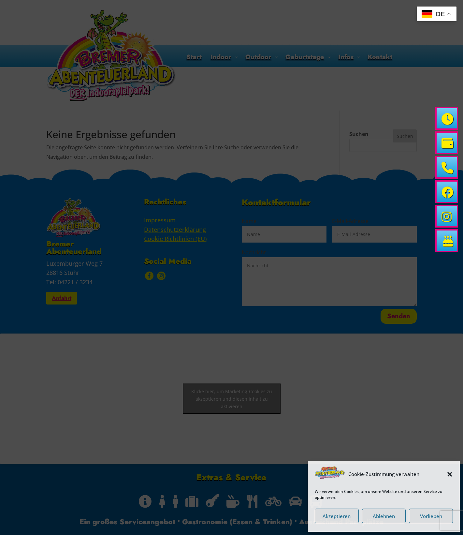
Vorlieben (431, 516)
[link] (446, 118)
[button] (449, 474)
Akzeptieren (337, 516)
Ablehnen (384, 516)
